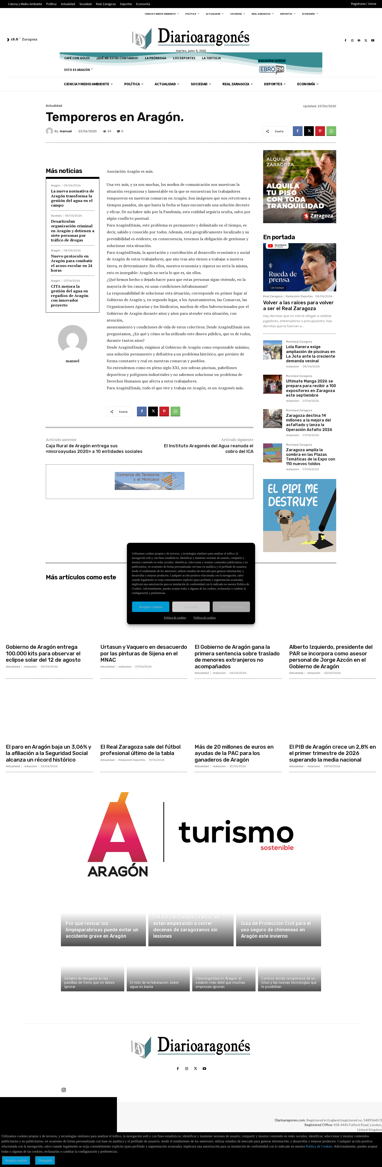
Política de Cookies (319, 1146)
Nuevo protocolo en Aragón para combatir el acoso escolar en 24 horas (72, 263)
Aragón (55, 185)
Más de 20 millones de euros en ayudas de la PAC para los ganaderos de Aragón (234, 753)
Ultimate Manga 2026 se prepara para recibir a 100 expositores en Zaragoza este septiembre (311, 388)
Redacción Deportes (299, 296)
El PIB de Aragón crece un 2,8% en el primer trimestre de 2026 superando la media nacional (332, 753)
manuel (66, 131)
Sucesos (56, 215)
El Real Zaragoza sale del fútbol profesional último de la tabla (140, 750)
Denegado (191, 607)
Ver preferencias (231, 607)
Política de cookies (175, 617)
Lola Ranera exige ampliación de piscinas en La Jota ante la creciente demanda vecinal (310, 353)
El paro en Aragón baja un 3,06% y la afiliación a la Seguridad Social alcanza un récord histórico (48, 753)
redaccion (292, 366)
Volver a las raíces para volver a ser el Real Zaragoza (298, 305)
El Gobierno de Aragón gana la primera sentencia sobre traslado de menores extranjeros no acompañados (237, 657)
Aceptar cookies (150, 607)
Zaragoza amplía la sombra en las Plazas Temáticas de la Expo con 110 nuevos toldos (310, 457)
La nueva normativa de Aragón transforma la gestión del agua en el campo (72, 198)
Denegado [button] (45, 1160)
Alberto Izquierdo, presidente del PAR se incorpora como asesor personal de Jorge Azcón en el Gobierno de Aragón (330, 657)
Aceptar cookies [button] (16, 1160)
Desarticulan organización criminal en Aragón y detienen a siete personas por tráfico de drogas (72, 231)
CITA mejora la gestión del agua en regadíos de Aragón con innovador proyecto (69, 296)
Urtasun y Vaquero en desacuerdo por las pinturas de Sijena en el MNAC (143, 653)
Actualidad (54, 105)
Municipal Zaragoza (299, 341)
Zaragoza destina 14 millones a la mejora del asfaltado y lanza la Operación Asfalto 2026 (309, 422)
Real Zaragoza (273, 296)
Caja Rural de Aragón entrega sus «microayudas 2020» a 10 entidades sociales (94, 448)
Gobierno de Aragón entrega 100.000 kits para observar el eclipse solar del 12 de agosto (43, 653)
